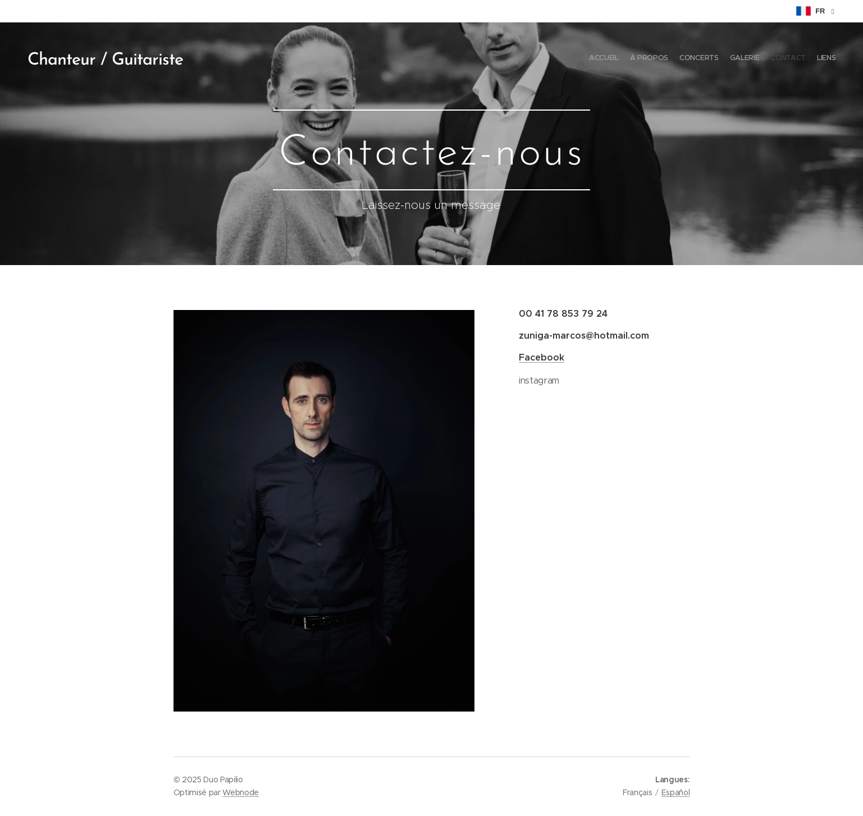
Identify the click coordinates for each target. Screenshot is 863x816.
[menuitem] (781, 59)
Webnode (240, 792)
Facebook (541, 357)
